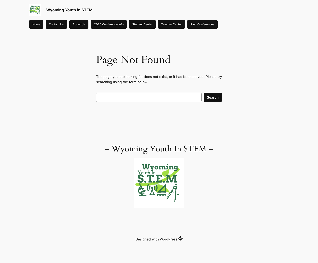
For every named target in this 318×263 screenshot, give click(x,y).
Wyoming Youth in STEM (69, 10)
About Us (79, 24)
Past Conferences (202, 24)
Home (36, 24)
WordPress (168, 239)
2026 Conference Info (109, 24)
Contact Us (56, 24)
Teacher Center (171, 24)
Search (213, 97)
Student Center (142, 24)
